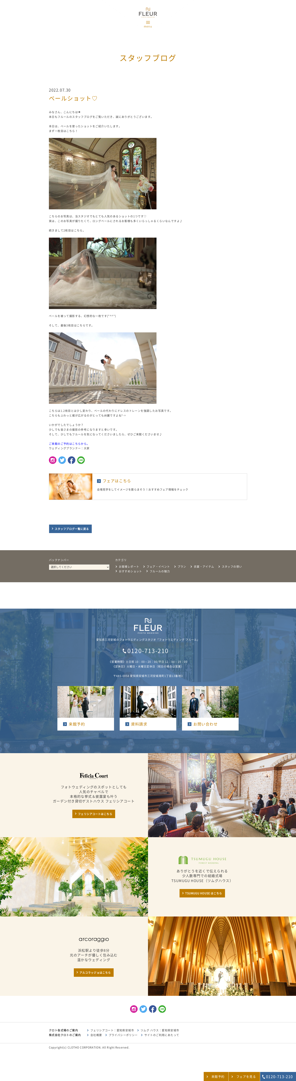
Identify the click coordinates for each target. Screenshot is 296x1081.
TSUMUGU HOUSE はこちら (203, 893)
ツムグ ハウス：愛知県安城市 (160, 1030)
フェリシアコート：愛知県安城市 (112, 1030)
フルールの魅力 (160, 571)
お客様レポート (129, 566)
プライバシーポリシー (123, 1035)
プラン (182, 566)
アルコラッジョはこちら (95, 972)
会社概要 (96, 1035)
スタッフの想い (232, 566)
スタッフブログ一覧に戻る (72, 529)
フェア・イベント (158, 566)
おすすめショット (130, 571)
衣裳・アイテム (204, 566)
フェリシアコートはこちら (95, 814)
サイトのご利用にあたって (161, 1035)
